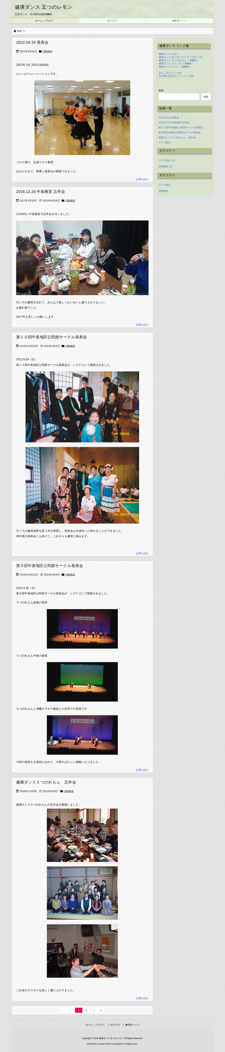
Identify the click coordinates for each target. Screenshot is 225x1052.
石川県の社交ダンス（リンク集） (177, 75)
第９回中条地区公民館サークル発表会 (49, 565)
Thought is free (130, 1044)
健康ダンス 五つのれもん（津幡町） (179, 60)
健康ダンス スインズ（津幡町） (176, 63)
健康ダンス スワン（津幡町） (175, 66)
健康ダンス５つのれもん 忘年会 (46, 782)
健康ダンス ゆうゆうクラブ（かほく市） (181, 57)
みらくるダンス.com (170, 72)
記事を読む (142, 179)
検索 (161, 90)
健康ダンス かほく (169, 53)
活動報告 (48, 51)
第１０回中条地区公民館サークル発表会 (51, 337)
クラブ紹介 (164, 142)
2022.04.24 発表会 (32, 42)
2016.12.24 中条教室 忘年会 (40, 191)
